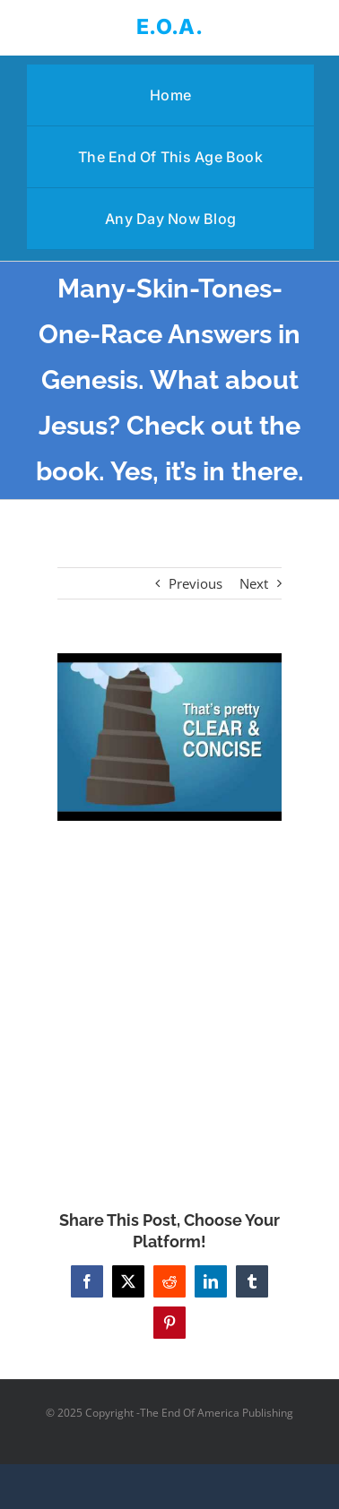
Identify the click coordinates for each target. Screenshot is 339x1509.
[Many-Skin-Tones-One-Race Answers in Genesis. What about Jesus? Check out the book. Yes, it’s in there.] (169, 737)
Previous (195, 583)
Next (253, 583)
